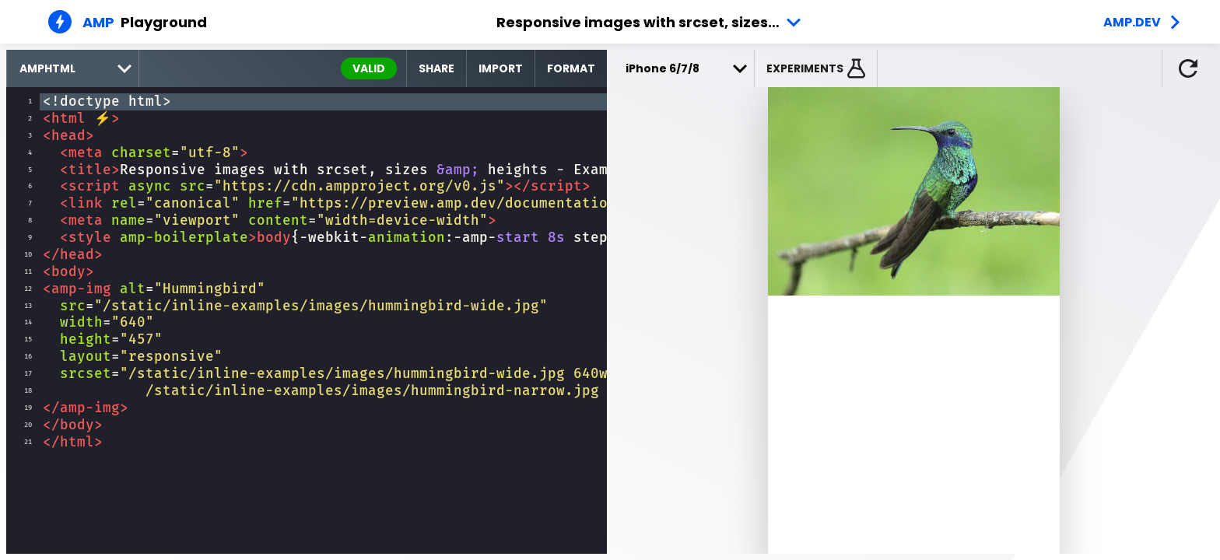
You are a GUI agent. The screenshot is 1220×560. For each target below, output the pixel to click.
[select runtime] (72, 68)
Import (501, 68)
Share (436, 68)
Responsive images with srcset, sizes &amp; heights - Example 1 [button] (652, 22)
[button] (816, 68)
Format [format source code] (571, 68)
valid (368, 68)
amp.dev (1132, 22)
